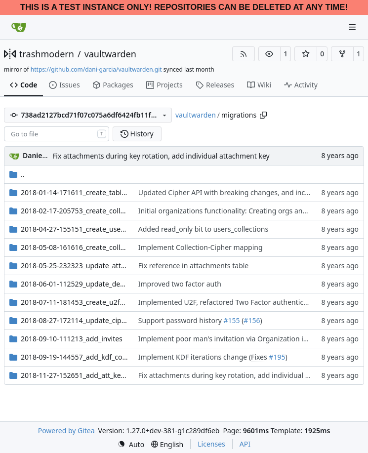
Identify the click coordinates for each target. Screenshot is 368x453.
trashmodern (46, 54)
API (245, 444)
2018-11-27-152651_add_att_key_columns (74, 375)
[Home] (19, 27)
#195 (277, 357)
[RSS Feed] (243, 53)
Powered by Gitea (66, 430)
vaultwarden (110, 54)
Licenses (211, 444)
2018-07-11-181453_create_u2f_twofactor (74, 302)
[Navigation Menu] (353, 27)
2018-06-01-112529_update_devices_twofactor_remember (74, 283)
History (137, 133)
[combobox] (56, 133)
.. (17, 174)
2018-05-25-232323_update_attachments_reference (74, 265)
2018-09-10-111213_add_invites (72, 338)
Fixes (259, 357)
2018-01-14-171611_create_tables (74, 192)
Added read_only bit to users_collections (203, 229)
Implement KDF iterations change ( (194, 357)
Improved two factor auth (179, 283)
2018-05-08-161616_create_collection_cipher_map (74, 247)
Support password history (181, 320)
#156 (252, 320)
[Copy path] (263, 115)
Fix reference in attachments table (193, 265)
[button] (269, 53)
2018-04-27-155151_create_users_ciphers (74, 229)
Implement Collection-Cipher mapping (200, 247)
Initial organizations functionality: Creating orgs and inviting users (245, 210)
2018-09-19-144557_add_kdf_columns (74, 357)
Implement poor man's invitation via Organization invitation (235, 338)
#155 (231, 320)
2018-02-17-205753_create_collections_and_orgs (74, 210)
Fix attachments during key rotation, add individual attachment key (161, 156)
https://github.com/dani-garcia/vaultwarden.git (96, 69)
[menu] (131, 444)
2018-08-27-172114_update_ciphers (74, 320)
